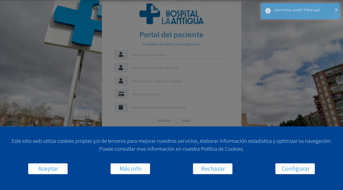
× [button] (336, 9)
